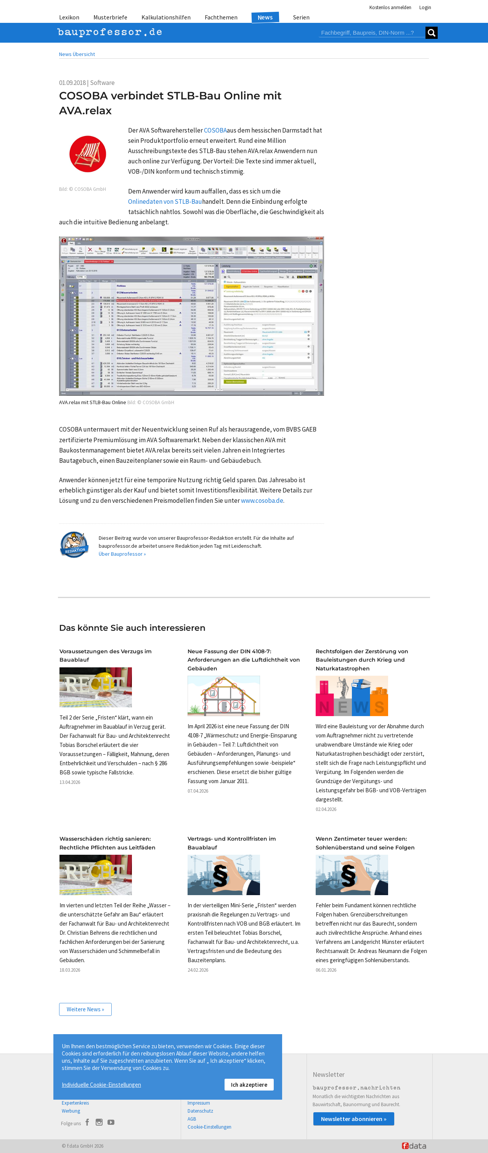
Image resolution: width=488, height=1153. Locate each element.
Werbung (71, 1111)
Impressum (199, 1103)
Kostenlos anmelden (390, 7)
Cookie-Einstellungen (209, 1127)
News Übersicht (77, 54)
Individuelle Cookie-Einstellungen (101, 1084)
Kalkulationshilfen (166, 17)
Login (425, 7)
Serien (301, 17)
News (265, 17)
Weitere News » (85, 1009)
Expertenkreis (75, 1103)
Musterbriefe (110, 17)
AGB (192, 1119)
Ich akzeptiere (249, 1084)
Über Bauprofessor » (122, 553)
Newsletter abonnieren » (354, 1119)
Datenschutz (200, 1111)
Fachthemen (221, 17)
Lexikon (69, 17)
